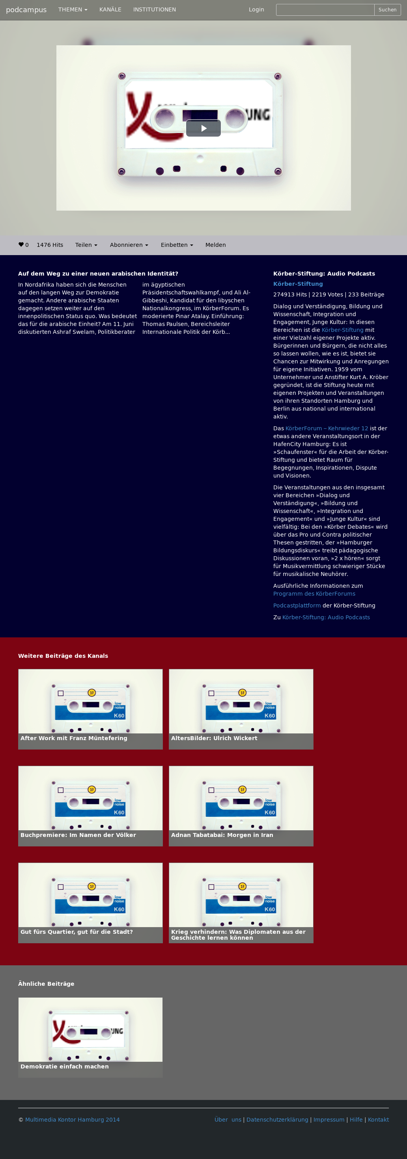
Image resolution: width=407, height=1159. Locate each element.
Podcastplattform (297, 605)
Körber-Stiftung (298, 284)
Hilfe (356, 1119)
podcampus (26, 10)
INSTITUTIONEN (154, 9)
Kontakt (378, 1119)
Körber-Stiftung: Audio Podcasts (326, 617)
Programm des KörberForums (314, 594)
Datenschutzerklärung (277, 1119)
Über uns (228, 1119)
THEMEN (73, 9)
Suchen (388, 10)
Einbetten (177, 245)
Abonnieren (129, 245)
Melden (215, 245)
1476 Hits (50, 245)
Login (256, 9)
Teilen (86, 245)
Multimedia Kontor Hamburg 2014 (72, 1119)
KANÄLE (110, 9)
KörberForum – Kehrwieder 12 (328, 428)
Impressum (329, 1119)
